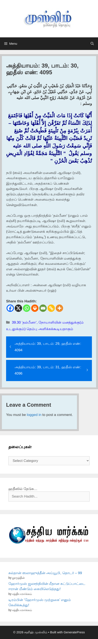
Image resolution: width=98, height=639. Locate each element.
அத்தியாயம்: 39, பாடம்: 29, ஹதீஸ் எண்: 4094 (48, 347)
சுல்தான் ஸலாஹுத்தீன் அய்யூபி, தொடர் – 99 (45, 573)
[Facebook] (10, 308)
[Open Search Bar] (92, 43)
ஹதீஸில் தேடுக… (22, 489)
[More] (59, 308)
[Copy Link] (51, 308)
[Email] (43, 308)
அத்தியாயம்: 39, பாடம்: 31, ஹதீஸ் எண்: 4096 (48, 370)
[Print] (34, 308)
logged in (34, 415)
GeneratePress (74, 632)
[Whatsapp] (26, 308)
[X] (18, 308)
